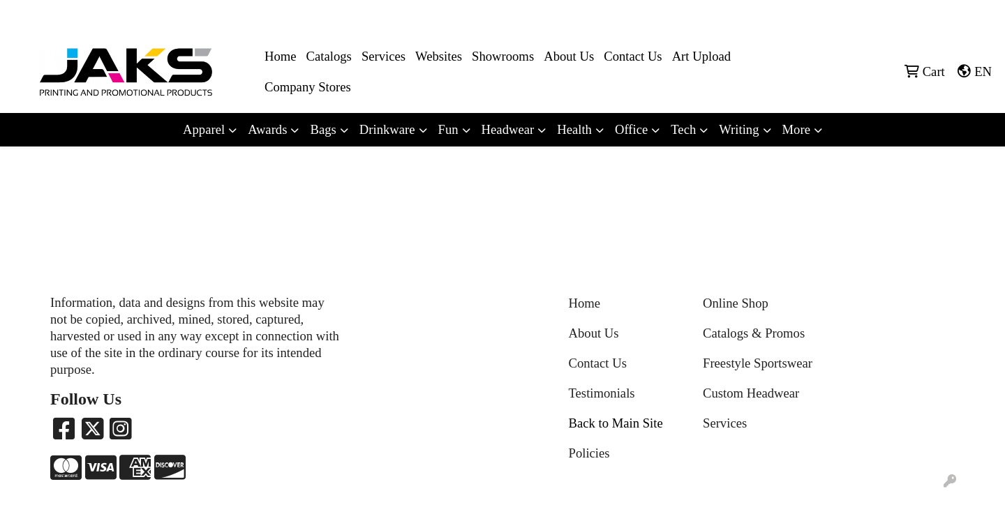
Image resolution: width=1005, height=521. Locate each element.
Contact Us (633, 56)
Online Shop (735, 303)
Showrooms (503, 56)
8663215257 (845, 15)
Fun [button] (448, 129)
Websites (438, 56)
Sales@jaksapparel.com (936, 15)
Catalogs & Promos (754, 333)
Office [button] (631, 129)
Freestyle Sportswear (757, 363)
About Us (569, 56)
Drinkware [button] (387, 129)
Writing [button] (739, 129)
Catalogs (329, 56)
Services (383, 56)
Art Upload (701, 56)
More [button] (796, 129)
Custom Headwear (751, 393)
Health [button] (574, 129)
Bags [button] (323, 129)
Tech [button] (683, 129)
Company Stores (308, 87)
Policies (589, 453)
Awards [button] (267, 129)
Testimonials (602, 393)
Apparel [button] (204, 129)
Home (281, 56)
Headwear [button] (508, 129)
